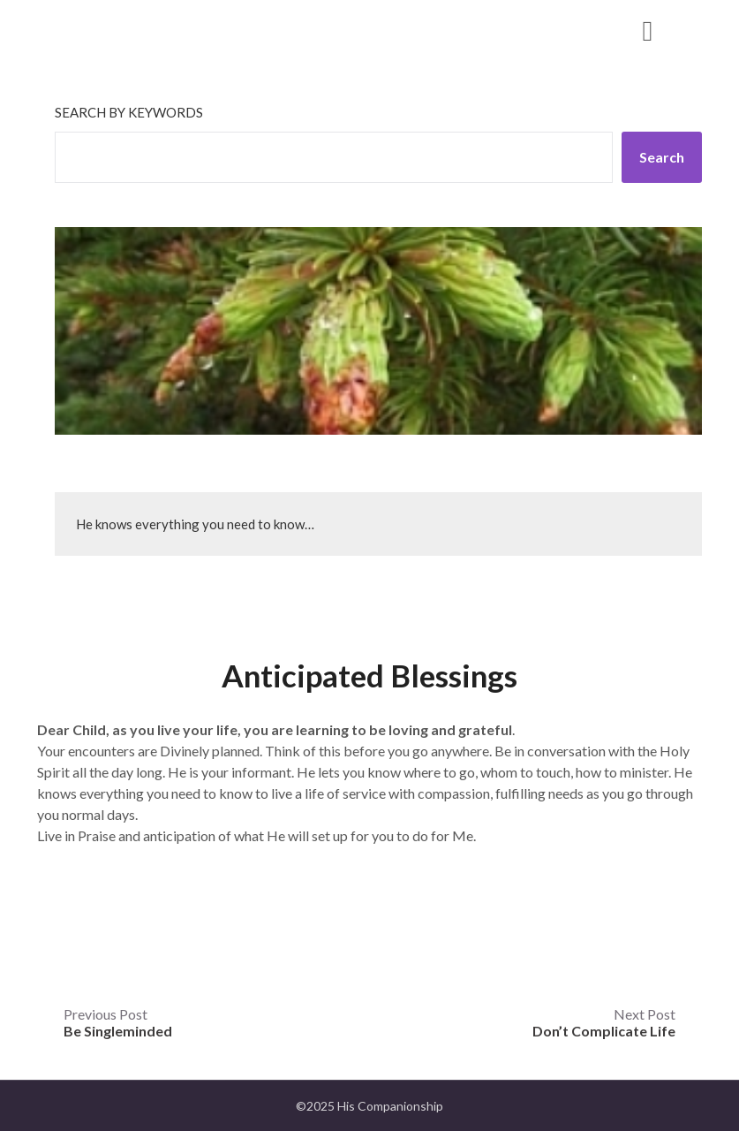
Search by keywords (129, 112)
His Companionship (153, 30)
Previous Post (118, 1022)
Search (661, 156)
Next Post (603, 1022)
